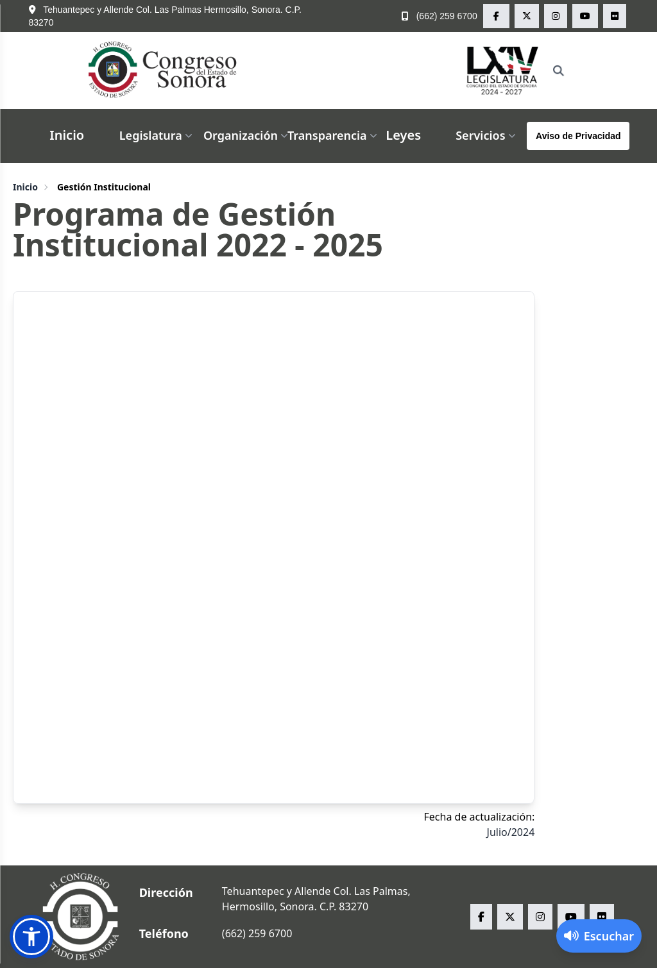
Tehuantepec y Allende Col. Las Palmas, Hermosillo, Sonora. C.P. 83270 (316, 899)
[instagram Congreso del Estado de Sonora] (556, 16)
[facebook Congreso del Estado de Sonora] (496, 16)
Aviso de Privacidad (578, 136)
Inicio (66, 135)
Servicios (487, 135)
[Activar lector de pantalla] (599, 936)
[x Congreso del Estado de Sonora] (527, 16)
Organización (247, 135)
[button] (31, 936)
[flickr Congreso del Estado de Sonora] (615, 16)
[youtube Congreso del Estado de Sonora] (585, 16)
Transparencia (333, 135)
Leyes (403, 135)
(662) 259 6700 (439, 16)
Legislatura (157, 135)
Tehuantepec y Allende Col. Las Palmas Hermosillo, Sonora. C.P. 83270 (165, 16)
